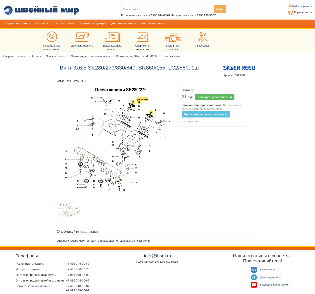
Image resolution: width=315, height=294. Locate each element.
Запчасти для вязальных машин (91, 56)
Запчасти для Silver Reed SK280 (136, 56)
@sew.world (267, 269)
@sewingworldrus (270, 277)
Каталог (42, 23)
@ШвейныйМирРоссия (274, 284)
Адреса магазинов (18, 23)
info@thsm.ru (157, 255)
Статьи (58, 23)
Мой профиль (302, 6)
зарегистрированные (122, 240)
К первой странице (14, 56)
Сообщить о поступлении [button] (215, 97)
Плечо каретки (171, 56)
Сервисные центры (93, 23)
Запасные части (56, 56)
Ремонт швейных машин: (33, 286)
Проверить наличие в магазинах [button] (206, 114)
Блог (71, 23)
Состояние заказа (153, 23)
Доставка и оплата (123, 23)
